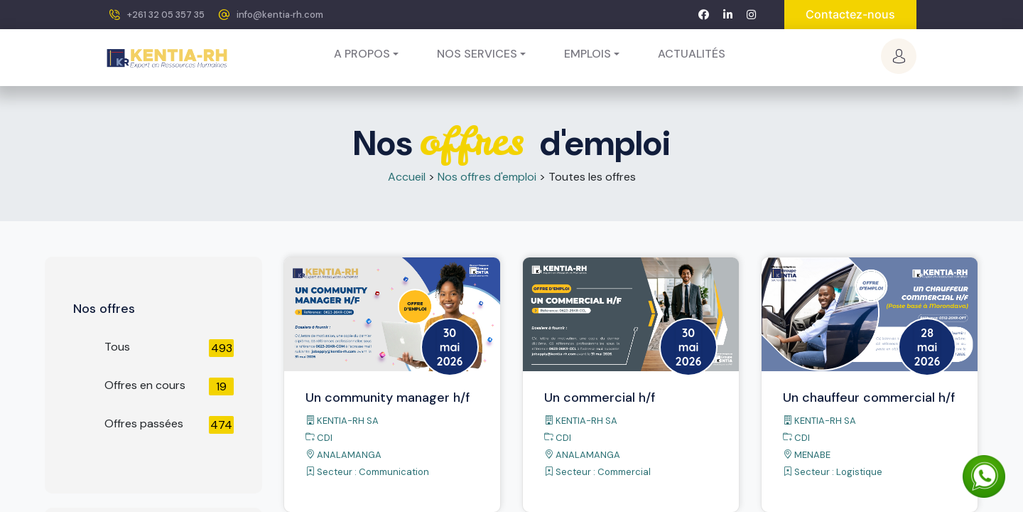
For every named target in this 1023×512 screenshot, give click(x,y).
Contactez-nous (850, 14)
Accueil (407, 176)
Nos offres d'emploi (487, 176)
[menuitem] (691, 54)
